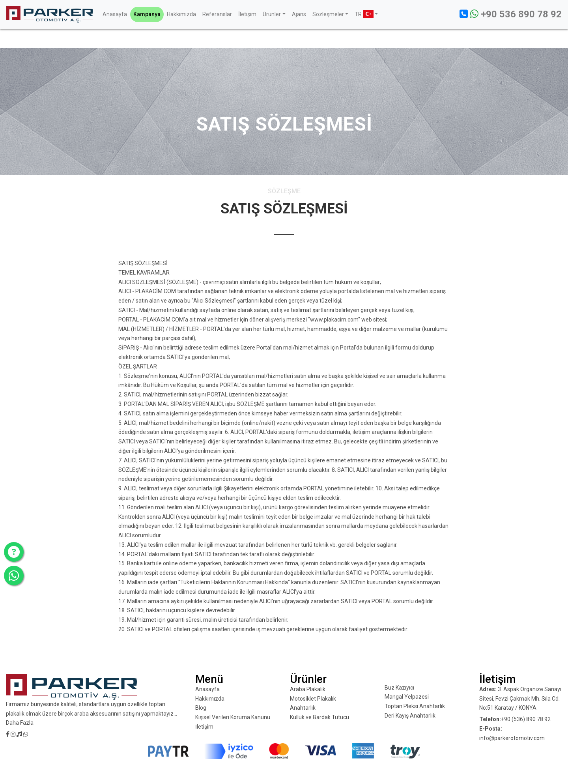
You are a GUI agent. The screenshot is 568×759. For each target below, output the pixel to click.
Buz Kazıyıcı (399, 687)
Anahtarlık (303, 708)
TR (364, 14)
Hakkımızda (181, 14)
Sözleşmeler (328, 14)
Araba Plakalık (307, 689)
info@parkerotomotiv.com (512, 738)
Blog (200, 708)
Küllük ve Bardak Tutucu (319, 717)
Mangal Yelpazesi (407, 697)
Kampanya (147, 14)
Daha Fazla (20, 723)
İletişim (247, 14)
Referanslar (217, 14)
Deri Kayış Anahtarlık (410, 715)
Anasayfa (115, 14)
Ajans (299, 14)
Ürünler (272, 14)
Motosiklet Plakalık (313, 698)
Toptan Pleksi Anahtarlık (415, 706)
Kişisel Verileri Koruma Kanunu (232, 717)
